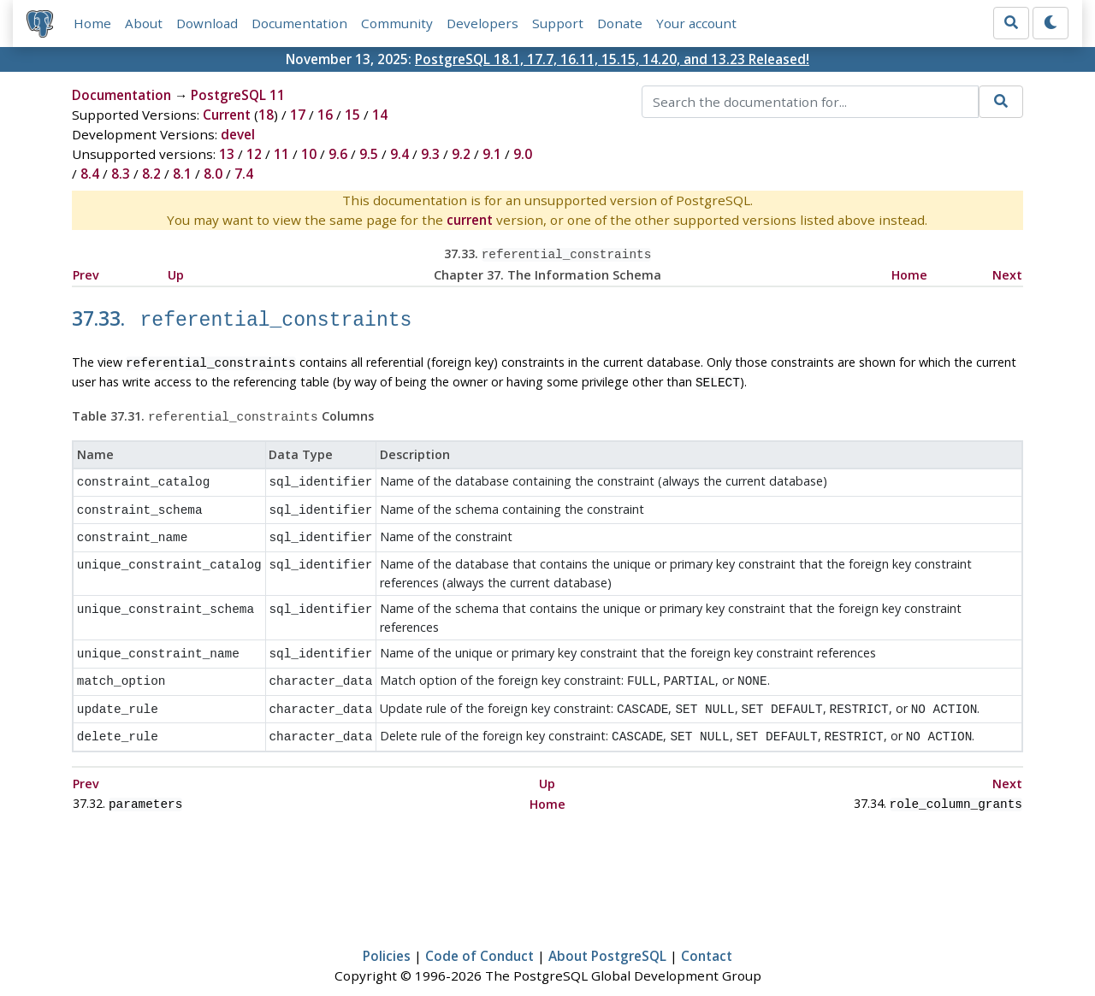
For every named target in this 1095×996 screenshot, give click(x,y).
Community (397, 23)
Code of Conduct (479, 932)
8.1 (182, 173)
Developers (482, 23)
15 (352, 114)
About (144, 23)
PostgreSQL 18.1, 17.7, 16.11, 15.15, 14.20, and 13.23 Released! (612, 59)
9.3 (430, 153)
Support (557, 23)
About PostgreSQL (607, 932)
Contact (706, 932)
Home (92, 23)
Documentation (299, 23)
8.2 (151, 173)
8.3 (120, 173)
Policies (387, 932)
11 (281, 153)
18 (266, 114)
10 (309, 153)
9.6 (337, 153)
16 (325, 114)
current (470, 219)
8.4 (89, 173)
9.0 (522, 153)
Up (176, 273)
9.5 (368, 153)
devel (238, 134)
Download (207, 23)
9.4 (399, 153)
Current (227, 114)
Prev (86, 273)
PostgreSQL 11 (238, 94)
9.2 (461, 153)
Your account (696, 23)
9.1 (491, 153)
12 (254, 153)
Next (1007, 273)
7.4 (243, 173)
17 (297, 114)
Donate (619, 23)
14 (380, 114)
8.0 (213, 173)
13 (226, 153)
